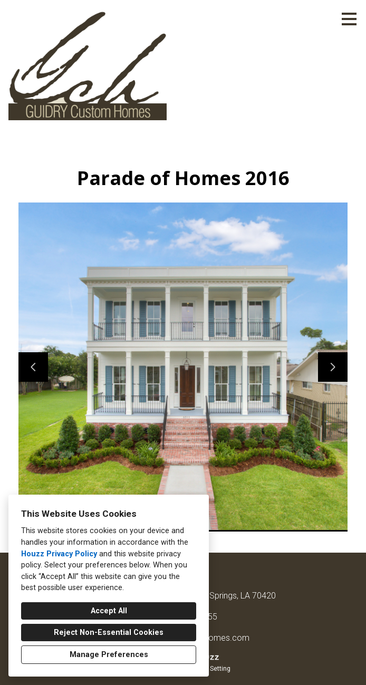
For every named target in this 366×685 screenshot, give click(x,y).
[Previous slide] (33, 367)
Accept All (109, 610)
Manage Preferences (109, 654)
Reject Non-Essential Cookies (108, 632)
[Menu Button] (349, 19)
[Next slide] (333, 367)
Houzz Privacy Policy (59, 553)
